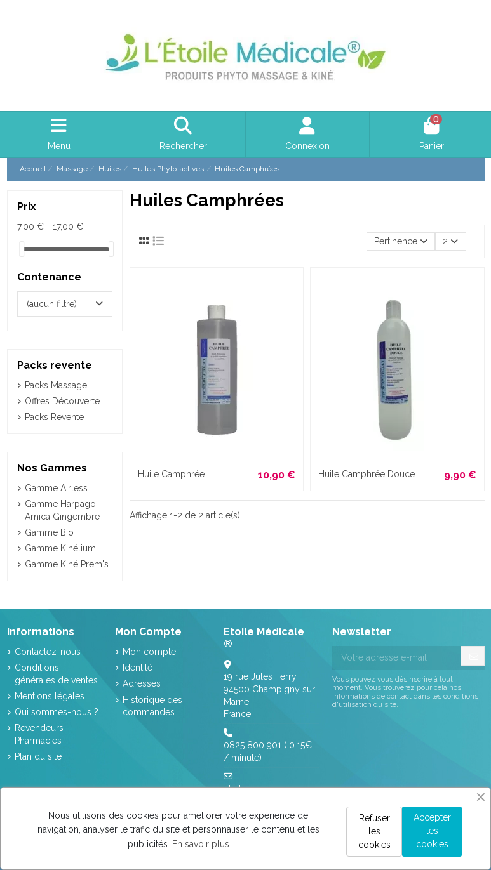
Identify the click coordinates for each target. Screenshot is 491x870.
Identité (137, 667)
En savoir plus (200, 844)
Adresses (142, 683)
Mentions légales (49, 696)
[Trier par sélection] (401, 241)
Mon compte (149, 652)
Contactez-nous (48, 652)
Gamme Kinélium (60, 548)
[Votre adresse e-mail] (396, 658)
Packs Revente (54, 417)
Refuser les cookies (374, 831)
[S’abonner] (474, 657)
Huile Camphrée (171, 474)
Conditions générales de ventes (56, 673)
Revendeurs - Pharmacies (42, 734)
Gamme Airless (56, 488)
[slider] (21, 249)
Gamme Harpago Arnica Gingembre (62, 510)
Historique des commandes (152, 706)
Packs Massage (56, 385)
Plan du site (38, 756)
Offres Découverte (62, 401)
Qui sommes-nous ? (56, 712)
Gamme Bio (49, 532)
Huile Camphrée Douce (366, 474)
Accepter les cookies (432, 830)
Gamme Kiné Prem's (67, 564)
